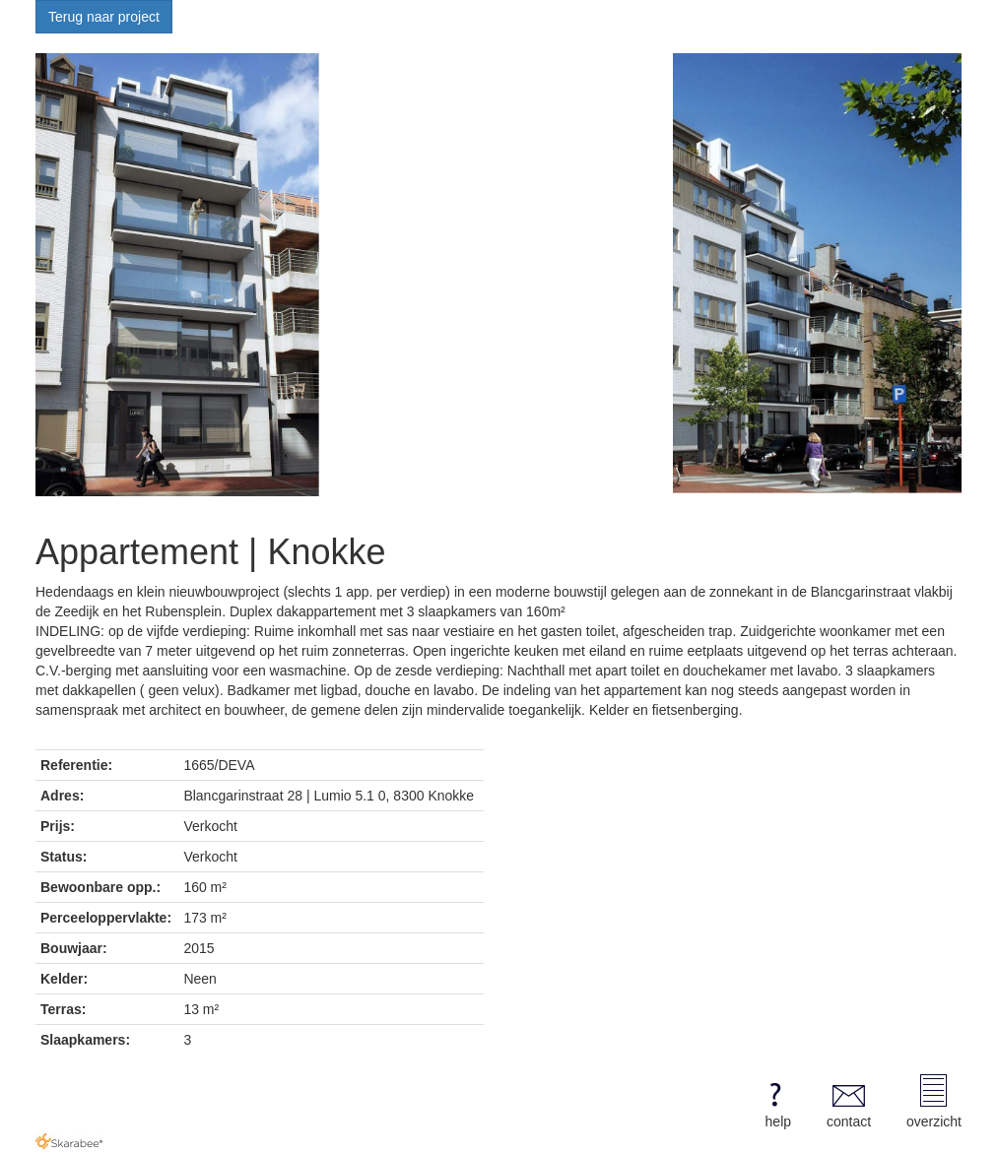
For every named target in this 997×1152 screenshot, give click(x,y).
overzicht (934, 1101)
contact (849, 1101)
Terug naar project (104, 17)
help (775, 1101)
